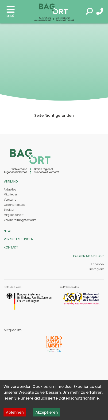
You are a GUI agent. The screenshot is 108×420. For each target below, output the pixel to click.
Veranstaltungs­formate (20, 220)
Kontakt (11, 247)
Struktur (9, 210)
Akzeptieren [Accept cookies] (46, 412)
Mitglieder (10, 194)
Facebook (97, 264)
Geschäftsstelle (14, 205)
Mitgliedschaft (13, 215)
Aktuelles (10, 189)
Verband (11, 181)
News (8, 231)
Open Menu (11, 9)
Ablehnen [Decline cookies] (15, 412)
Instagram (96, 269)
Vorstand (10, 200)
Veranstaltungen (18, 239)
